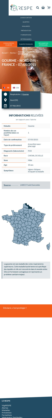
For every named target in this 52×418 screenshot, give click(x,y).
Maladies (26, 26)
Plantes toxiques (26, 44)
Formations (26, 35)
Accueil (5, 53)
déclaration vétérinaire (43, 44)
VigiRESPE (6, 405)
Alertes (26, 22)
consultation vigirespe (8, 44)
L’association (26, 18)
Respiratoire (15, 94)
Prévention (26, 30)
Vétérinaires (26, 39)
